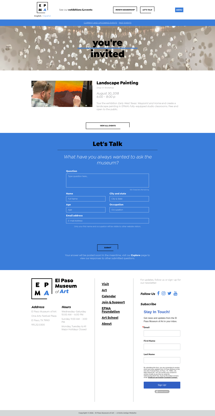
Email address (74, 215)
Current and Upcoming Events (100, 23)
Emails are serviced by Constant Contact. (163, 377)
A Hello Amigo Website (126, 413)
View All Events (108, 126)
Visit (105, 284)
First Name (149, 341)
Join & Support (113, 302)
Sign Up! (162, 385)
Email (147, 327)
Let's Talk (147, 10)
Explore (135, 255)
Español (47, 16)
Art (104, 290)
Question (71, 171)
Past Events (125, 23)
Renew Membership (125, 10)
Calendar (109, 296)
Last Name (149, 354)
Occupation (116, 204)
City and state (118, 193)
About (107, 324)
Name (69, 193)
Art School (110, 318)
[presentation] (85, 236)
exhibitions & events (80, 9)
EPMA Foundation (111, 310)
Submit (107, 247)
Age (68, 204)
